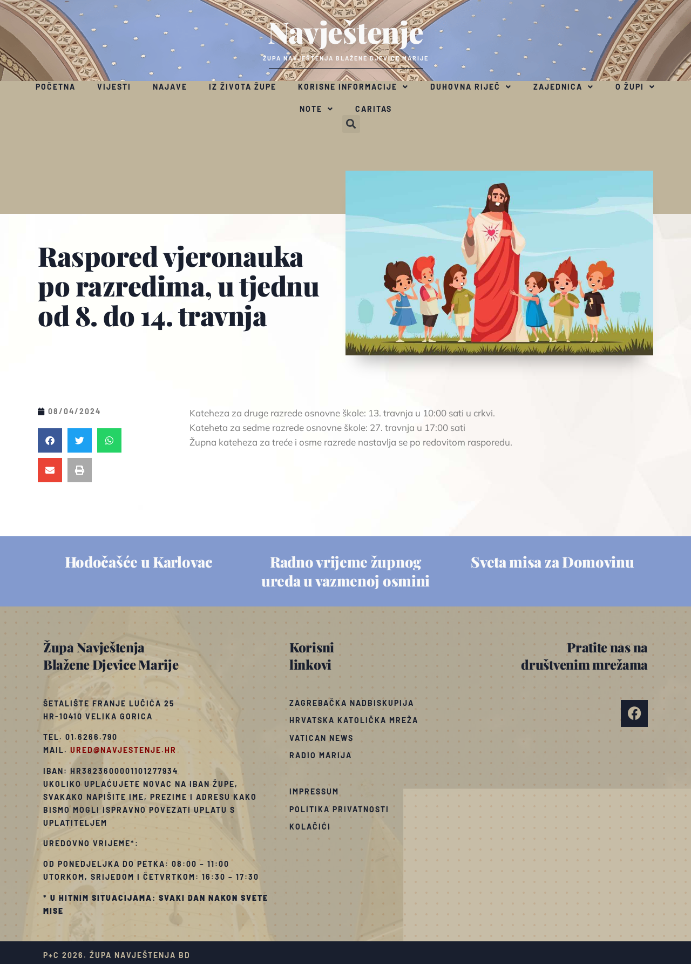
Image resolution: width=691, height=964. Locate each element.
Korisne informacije (353, 87)
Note (317, 109)
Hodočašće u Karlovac (139, 561)
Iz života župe (242, 86)
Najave (170, 86)
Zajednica (563, 87)
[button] (351, 124)
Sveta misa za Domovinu (552, 561)
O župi (635, 87)
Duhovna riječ (471, 87)
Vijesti (114, 86)
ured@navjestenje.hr (123, 749)
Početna (56, 86)
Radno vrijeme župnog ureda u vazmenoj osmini (345, 571)
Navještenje (346, 31)
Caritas (373, 108)
